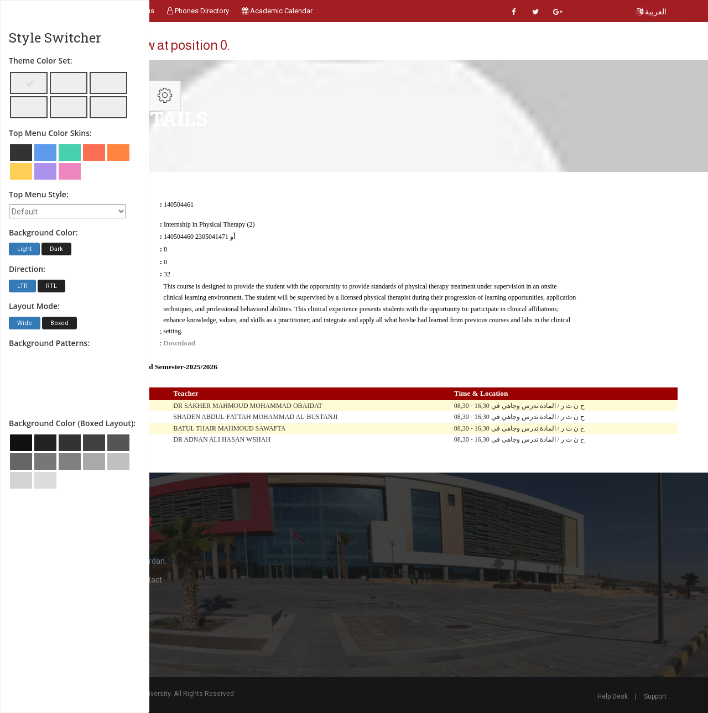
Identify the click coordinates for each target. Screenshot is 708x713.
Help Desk (612, 696)
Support (655, 696)
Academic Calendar (277, 11)
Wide (24, 323)
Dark (56, 249)
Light (24, 249)
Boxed (59, 323)
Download (179, 343)
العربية (652, 11)
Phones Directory (198, 11)
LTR (22, 286)
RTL (51, 286)
